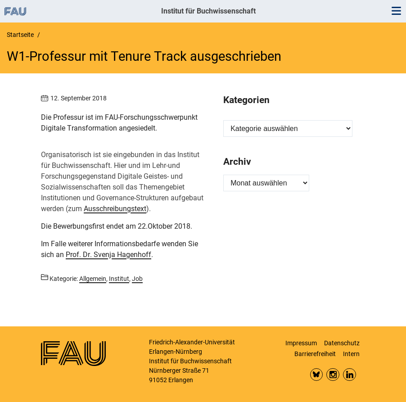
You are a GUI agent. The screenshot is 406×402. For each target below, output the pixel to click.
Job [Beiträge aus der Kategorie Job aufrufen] (137, 278)
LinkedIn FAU (349, 374)
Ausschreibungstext (115, 208)
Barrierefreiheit (315, 353)
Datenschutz (342, 343)
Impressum (301, 343)
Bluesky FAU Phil (316, 374)
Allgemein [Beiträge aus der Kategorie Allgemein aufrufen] (92, 278)
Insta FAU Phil (332, 374)
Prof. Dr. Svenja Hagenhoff (108, 254)
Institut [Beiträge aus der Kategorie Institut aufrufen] (119, 278)
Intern (351, 353)
